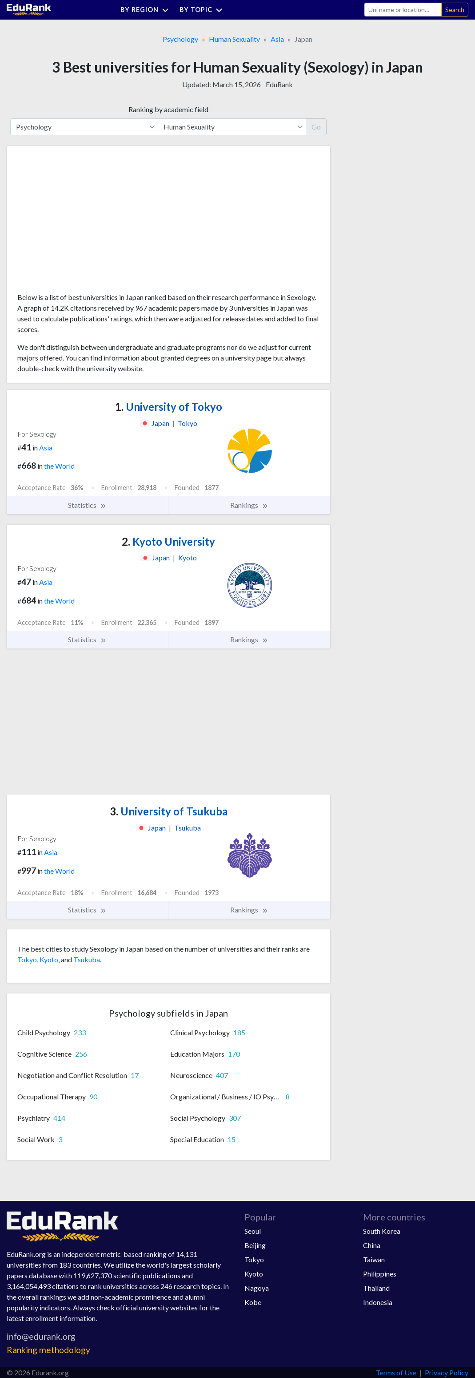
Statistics (87, 505)
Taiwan (374, 1259)
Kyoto (49, 959)
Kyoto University (168, 541)
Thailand (376, 1288)
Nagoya (256, 1288)
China (371, 1245)
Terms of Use (396, 1372)
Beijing (255, 1245)
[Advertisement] (84, 222)
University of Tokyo (168, 406)
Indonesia (377, 1302)
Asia (277, 39)
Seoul (252, 1231)
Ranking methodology (48, 1350)
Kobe (252, 1302)
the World (59, 466)
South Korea (381, 1231)
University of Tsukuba (169, 811)
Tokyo (27, 959)
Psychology (180, 39)
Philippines (379, 1273)
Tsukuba (86, 959)
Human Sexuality (234, 39)
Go (316, 126)
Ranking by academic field (168, 109)
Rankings (249, 505)
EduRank (279, 84)
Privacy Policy (446, 1372)
